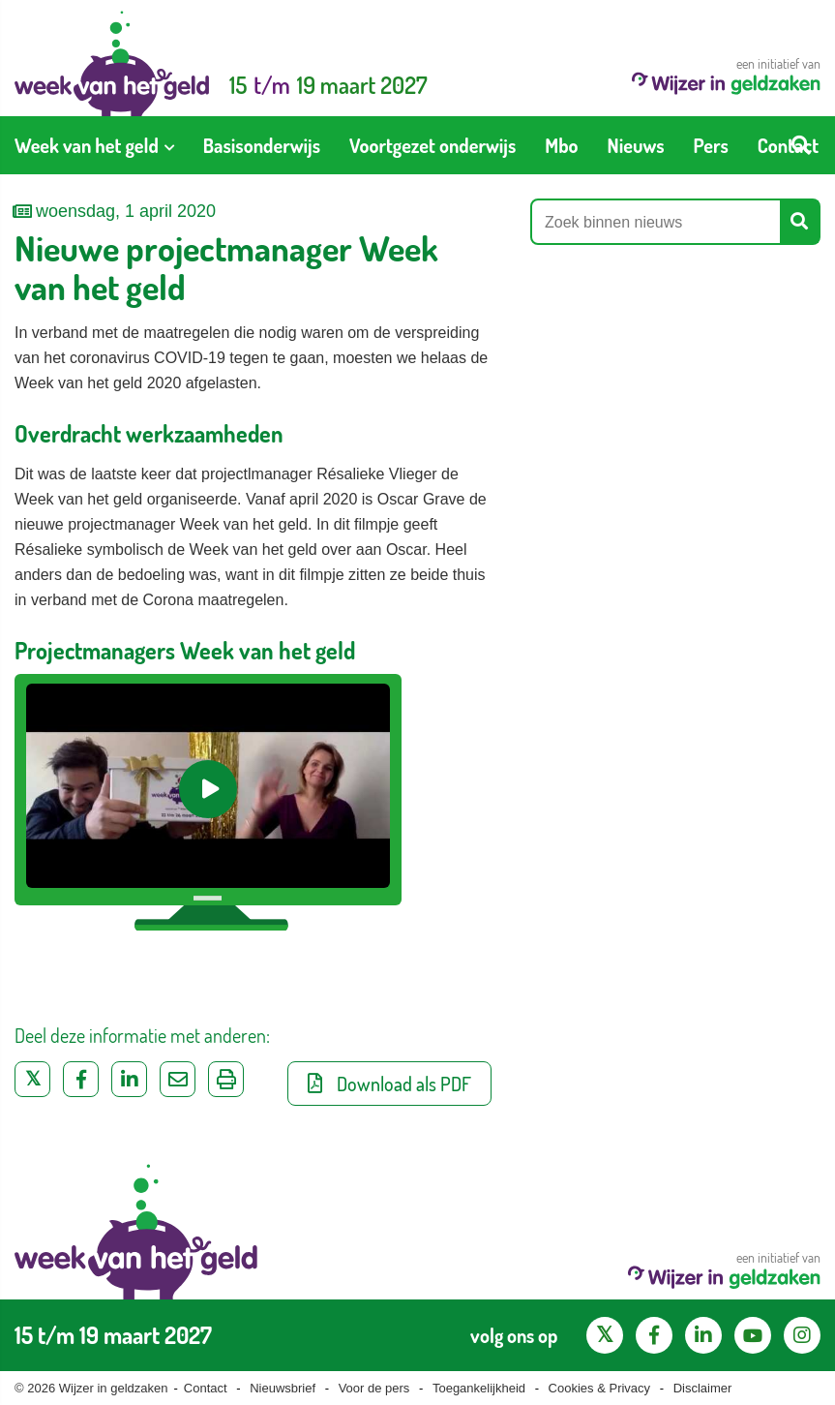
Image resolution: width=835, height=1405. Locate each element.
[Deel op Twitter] (32, 1079)
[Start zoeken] (801, 145)
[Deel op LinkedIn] (129, 1079)
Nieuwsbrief (282, 1388)
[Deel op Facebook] (81, 1079)
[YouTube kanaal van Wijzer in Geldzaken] (752, 1335)
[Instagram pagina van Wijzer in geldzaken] (802, 1335)
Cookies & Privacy (599, 1388)
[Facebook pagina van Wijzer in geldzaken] (654, 1335)
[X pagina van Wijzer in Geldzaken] (604, 1335)
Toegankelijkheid (478, 1388)
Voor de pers (374, 1388)
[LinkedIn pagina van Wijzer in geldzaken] (703, 1335)
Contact (205, 1388)
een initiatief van (726, 75)
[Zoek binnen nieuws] (656, 221)
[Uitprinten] (226, 1079)
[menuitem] (94, 145)
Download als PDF (389, 1083)
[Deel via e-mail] (177, 1079)
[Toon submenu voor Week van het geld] (169, 145)
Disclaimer (702, 1388)
